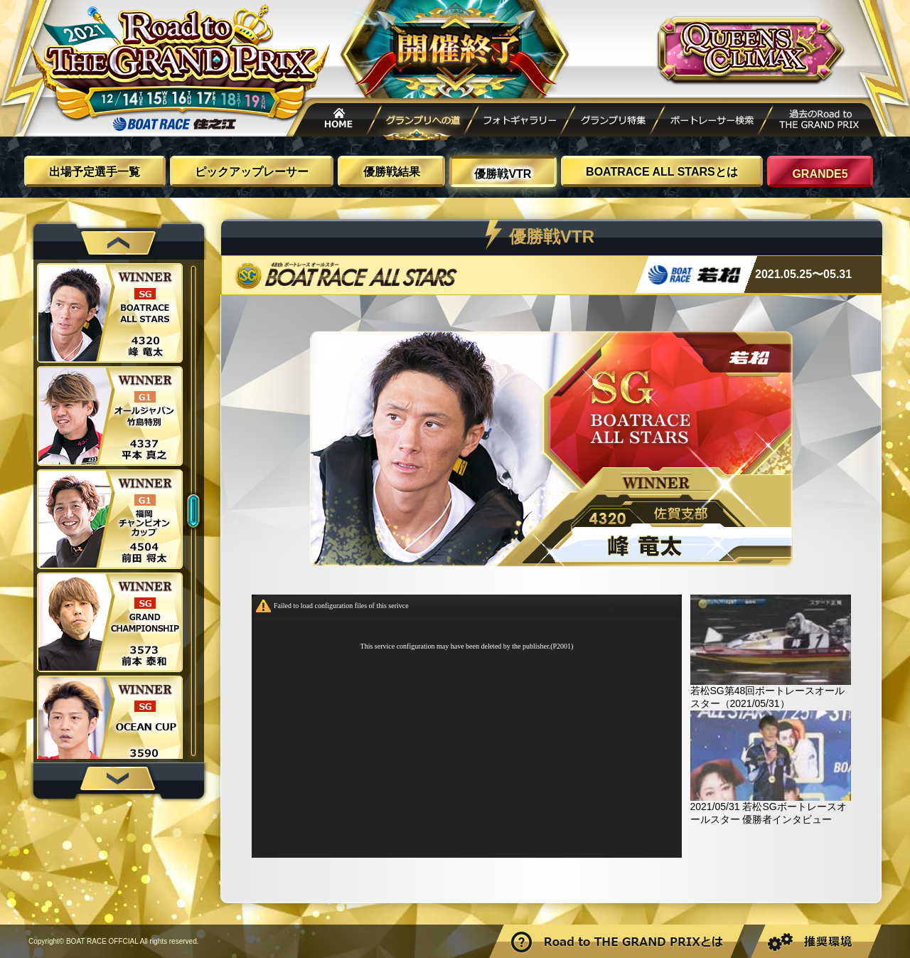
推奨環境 (815, 941)
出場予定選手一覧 (94, 172)
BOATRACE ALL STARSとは (662, 172)
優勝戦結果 (391, 172)
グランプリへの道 (424, 122)
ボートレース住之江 (174, 124)
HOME (334, 122)
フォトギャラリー (520, 122)
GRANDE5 (819, 174)
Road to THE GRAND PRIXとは (618, 941)
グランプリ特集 (613, 122)
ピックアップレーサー (252, 172)
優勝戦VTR (502, 174)
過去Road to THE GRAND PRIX (821, 122)
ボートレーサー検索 (711, 122)
